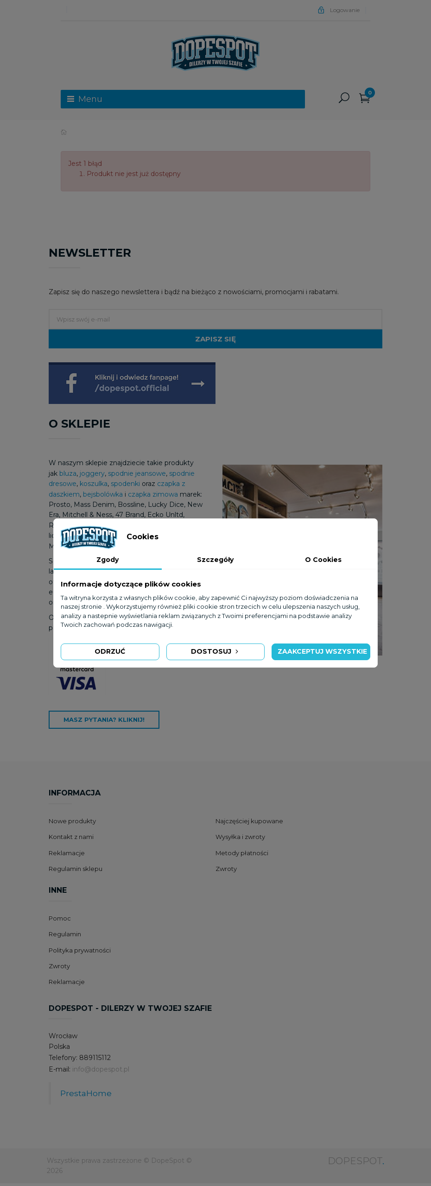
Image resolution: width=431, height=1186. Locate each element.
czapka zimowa (153, 497)
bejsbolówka (104, 497)
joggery (92, 476)
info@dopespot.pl (100, 1072)
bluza (67, 476)
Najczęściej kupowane (249, 823)
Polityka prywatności (80, 953)
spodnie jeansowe (137, 476)
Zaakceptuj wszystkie (322, 651)
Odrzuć (110, 651)
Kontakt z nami (71, 839)
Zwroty (226, 871)
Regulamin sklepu (75, 871)
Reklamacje (67, 855)
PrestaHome (86, 1096)
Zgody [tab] (107, 559)
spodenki (125, 486)
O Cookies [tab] (323, 559)
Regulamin (65, 936)
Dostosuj (215, 651)
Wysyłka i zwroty (240, 839)
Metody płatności (242, 855)
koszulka (94, 486)
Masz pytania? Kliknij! (104, 722)
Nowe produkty (72, 823)
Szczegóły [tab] (215, 559)
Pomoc (60, 921)
